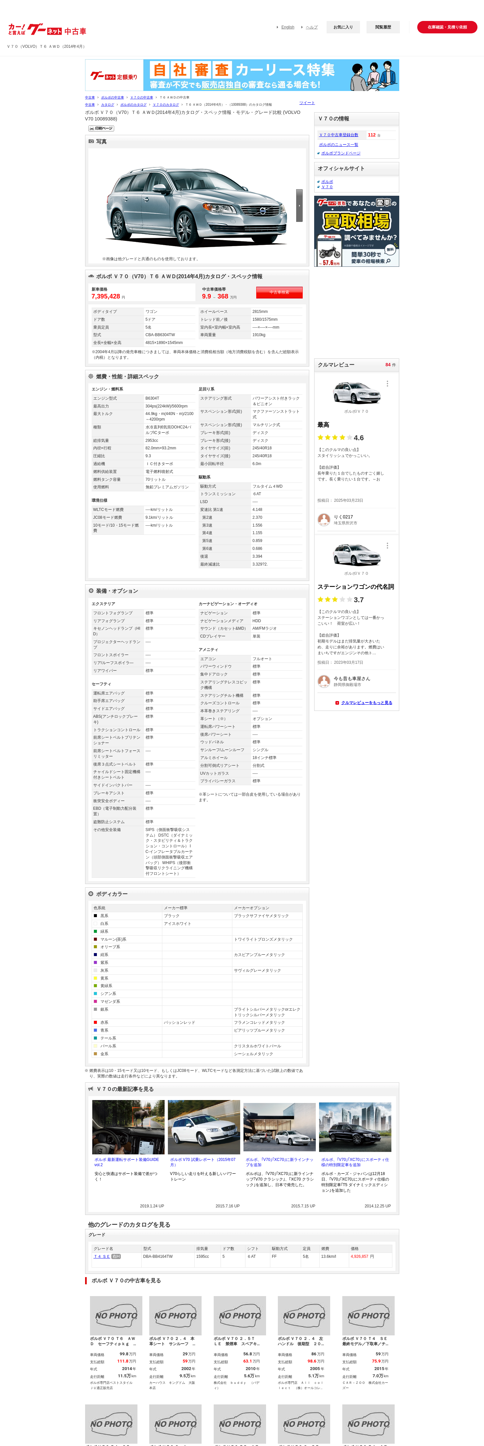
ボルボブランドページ (341, 153)
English (287, 27)
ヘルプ (312, 27)
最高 (323, 425)
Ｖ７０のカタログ (166, 104)
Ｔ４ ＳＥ (102, 1256)
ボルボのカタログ (133, 104)
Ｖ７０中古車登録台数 (338, 135)
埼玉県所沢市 (345, 523)
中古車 (90, 97)
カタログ (107, 104)
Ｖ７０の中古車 (141, 97)
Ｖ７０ (327, 187)
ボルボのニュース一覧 (338, 144)
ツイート (307, 102)
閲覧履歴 (383, 27)
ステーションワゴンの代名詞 (355, 587)
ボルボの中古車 (112, 97)
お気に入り (343, 27)
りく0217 (343, 516)
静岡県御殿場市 (347, 684)
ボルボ (327, 181)
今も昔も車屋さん (352, 678)
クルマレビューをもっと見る (366, 702)
